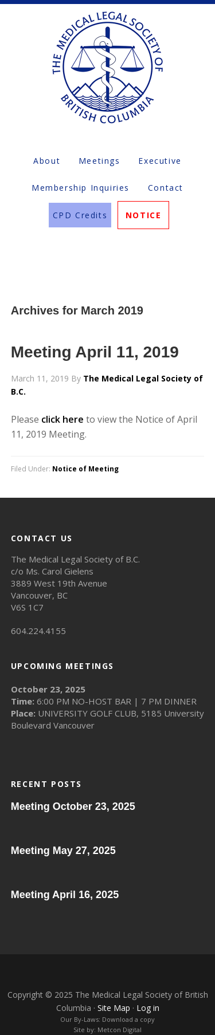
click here (62, 419)
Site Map (113, 1007)
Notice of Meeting (85, 469)
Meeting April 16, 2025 (65, 894)
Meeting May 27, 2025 (63, 850)
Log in (147, 1007)
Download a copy (128, 1019)
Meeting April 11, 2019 (95, 352)
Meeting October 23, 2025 (73, 806)
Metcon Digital (119, 1029)
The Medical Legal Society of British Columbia (107, 67)
